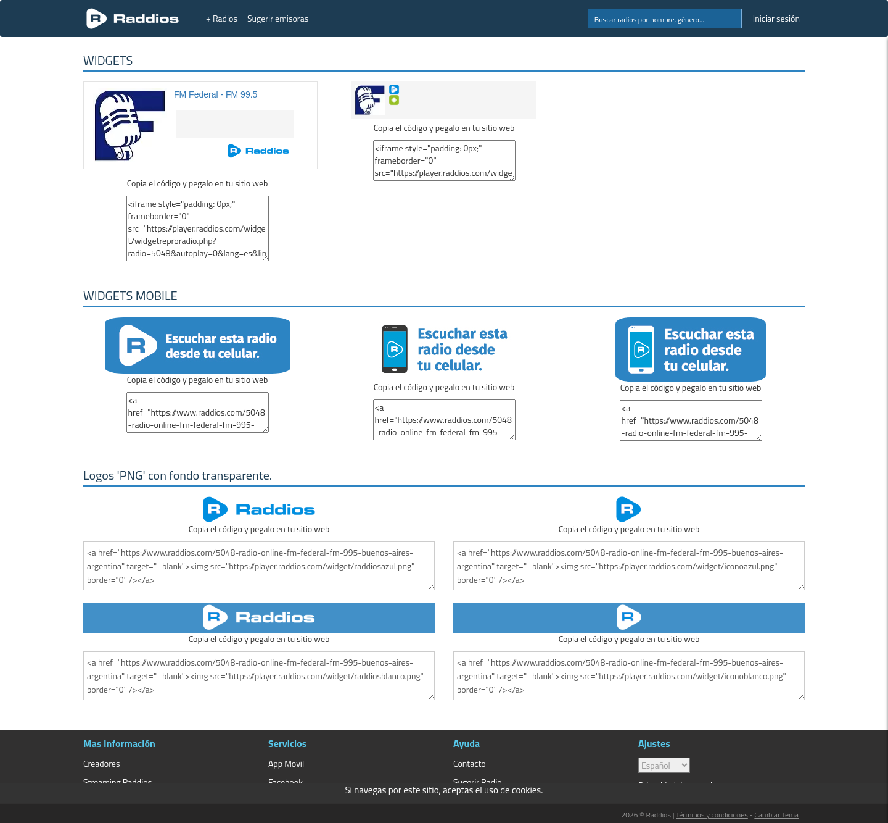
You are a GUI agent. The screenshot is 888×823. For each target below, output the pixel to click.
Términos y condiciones (712, 815)
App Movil (286, 763)
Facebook (285, 781)
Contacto (469, 763)
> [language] (664, 765)
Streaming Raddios (117, 781)
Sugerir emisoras (277, 18)
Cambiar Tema (776, 815)
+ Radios (221, 18)
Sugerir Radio (477, 781)
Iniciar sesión (776, 18)
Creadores (101, 763)
